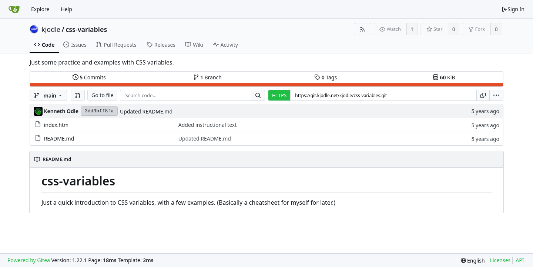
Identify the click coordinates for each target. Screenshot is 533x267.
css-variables (86, 29)
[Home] (14, 9)
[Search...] (258, 95)
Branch (207, 77)
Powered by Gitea (28, 260)
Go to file (102, 95)
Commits (89, 77)
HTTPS (279, 95)
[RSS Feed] (362, 29)
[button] (78, 95)
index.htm (56, 124)
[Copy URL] (483, 95)
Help (66, 9)
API (520, 260)
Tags (325, 77)
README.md (59, 138)
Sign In (513, 9)
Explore (40, 9)
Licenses (500, 260)
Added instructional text (207, 124)
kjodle (50, 29)
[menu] (496, 95)
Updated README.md (146, 111)
